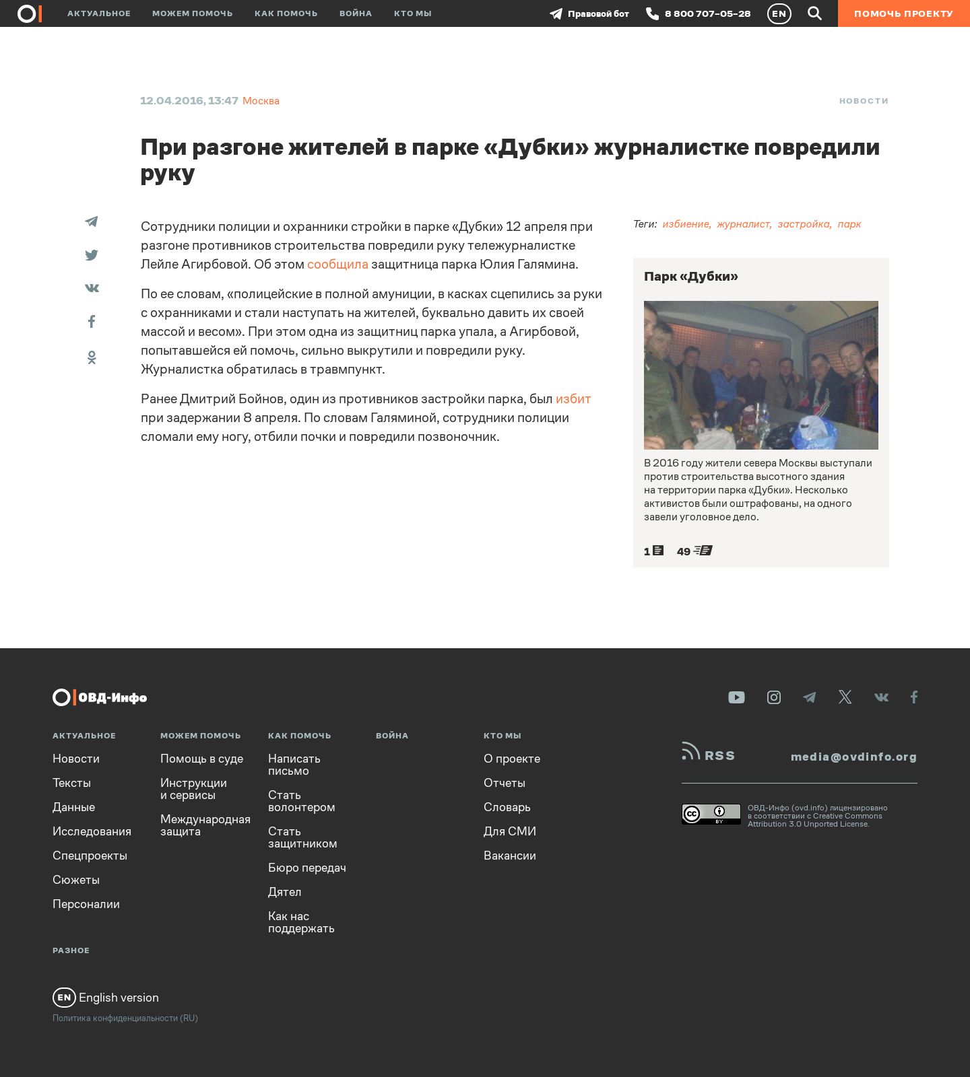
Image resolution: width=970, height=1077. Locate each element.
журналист (743, 224)
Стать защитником (302, 837)
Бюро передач (307, 868)
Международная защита (205, 825)
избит (573, 398)
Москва (261, 101)
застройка (804, 224)
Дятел (285, 892)
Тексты (72, 783)
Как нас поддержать (301, 922)
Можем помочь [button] (192, 13)
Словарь (507, 807)
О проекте (512, 759)
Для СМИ (510, 831)
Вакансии (510, 855)
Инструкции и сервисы (193, 789)
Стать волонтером (301, 801)
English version (106, 997)
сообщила (337, 264)
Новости (864, 101)
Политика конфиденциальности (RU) (125, 1018)
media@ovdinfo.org (854, 757)
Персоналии (86, 904)
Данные (74, 807)
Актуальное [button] (99, 13)
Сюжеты (76, 880)
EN (779, 13)
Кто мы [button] (413, 13)
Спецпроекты (90, 855)
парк (850, 224)
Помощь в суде (201, 759)
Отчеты (504, 783)
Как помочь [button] (286, 13)
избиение (686, 224)
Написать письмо (294, 765)
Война (356, 13)
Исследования (92, 831)
